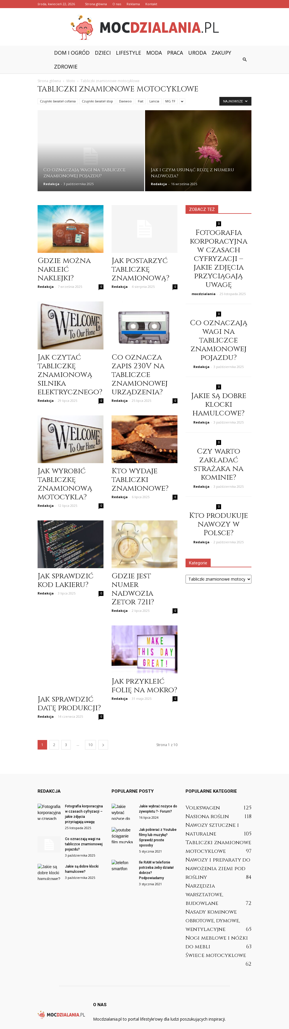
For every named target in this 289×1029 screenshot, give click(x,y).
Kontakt (151, 4)
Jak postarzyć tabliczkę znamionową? (140, 269)
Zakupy (221, 52)
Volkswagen (203, 790)
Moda (154, 52)
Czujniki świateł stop (97, 101)
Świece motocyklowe (216, 937)
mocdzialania (204, 294)
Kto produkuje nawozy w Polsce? (218, 524)
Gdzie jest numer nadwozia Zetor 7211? (133, 589)
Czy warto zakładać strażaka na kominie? (218, 464)
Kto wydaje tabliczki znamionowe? (140, 480)
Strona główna (96, 4)
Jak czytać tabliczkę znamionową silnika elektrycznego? (70, 374)
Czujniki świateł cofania (58, 101)
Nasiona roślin (207, 798)
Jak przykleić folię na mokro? (144, 685)
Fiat (140, 101)
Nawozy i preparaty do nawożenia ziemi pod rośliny (218, 850)
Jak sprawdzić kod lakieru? (65, 580)
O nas (116, 4)
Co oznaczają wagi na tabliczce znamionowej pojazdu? (218, 340)
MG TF (170, 101)
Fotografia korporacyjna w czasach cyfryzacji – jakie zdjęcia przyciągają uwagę (218, 259)
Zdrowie (65, 66)
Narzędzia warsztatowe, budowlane (204, 876)
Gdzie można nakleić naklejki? (64, 269)
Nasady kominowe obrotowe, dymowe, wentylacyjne (213, 902)
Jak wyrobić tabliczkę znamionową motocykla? (65, 484)
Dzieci (103, 52)
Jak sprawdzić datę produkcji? (69, 685)
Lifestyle (128, 52)
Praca (175, 52)
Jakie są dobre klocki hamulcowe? (218, 404)
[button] (244, 60)
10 (90, 726)
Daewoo (125, 101)
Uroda (197, 52)
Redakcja (51, 184)
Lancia (154, 101)
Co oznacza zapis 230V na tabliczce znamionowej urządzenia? (140, 374)
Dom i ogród (72, 52)
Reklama (133, 4)
